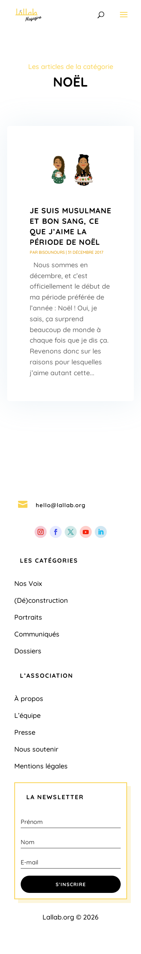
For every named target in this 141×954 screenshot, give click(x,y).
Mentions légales (41, 766)
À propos (28, 698)
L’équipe (27, 715)
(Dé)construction (41, 600)
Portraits (28, 617)
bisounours (52, 252)
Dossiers (27, 651)
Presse (24, 732)
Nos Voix (28, 583)
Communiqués (36, 634)
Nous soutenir (36, 749)
